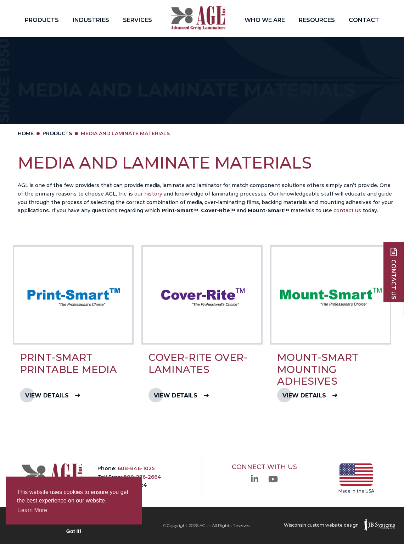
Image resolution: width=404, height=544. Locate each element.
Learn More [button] (32, 510)
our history (148, 194)
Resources (317, 20)
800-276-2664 (142, 477)
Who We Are (265, 20)
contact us (347, 210)
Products (42, 20)
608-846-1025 (136, 468)
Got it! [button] (73, 531)
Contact (364, 20)
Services (137, 20)
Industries (91, 20)
